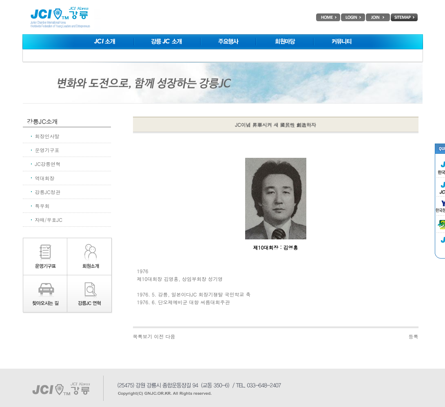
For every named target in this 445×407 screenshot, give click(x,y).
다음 (170, 336)
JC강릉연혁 (47, 163)
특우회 (42, 205)
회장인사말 (47, 136)
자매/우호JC (48, 219)
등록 (413, 336)
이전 (159, 336)
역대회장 (45, 178)
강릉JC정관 (47, 191)
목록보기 (143, 336)
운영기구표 (47, 149)
